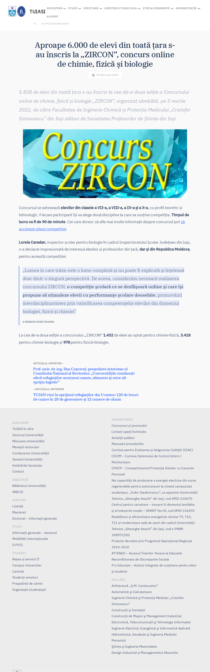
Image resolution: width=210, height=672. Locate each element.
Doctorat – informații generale (34, 518)
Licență (17, 506)
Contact (18, 471)
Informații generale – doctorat (34, 533)
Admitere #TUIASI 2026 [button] (120, 8)
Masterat (19, 512)
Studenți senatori (25, 577)
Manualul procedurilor (128, 444)
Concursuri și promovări (129, 425)
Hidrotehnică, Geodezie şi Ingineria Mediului (144, 634)
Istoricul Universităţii (27, 435)
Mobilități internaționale (30, 539)
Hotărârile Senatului (27, 465)
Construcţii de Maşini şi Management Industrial (146, 616)
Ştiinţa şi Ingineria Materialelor (134, 646)
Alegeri (52, 16)
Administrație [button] (186, 8)
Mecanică (119, 640)
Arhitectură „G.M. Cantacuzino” (135, 586)
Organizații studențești (29, 590)
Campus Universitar (27, 565)
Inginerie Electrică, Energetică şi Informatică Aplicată (151, 628)
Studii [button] (72, 8)
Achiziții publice (123, 438)
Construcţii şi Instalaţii (128, 610)
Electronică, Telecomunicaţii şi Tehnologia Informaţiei (151, 622)
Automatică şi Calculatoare (132, 592)
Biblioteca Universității (29, 486)
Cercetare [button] (90, 8)
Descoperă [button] (54, 8)
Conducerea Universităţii (30, 453)
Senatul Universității (27, 459)
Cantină (18, 571)
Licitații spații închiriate (129, 432)
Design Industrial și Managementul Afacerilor (145, 653)
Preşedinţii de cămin (27, 583)
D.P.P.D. (17, 545)
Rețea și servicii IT (26, 559)
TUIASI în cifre (23, 429)
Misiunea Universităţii (28, 441)
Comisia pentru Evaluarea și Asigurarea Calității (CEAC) (152, 450)
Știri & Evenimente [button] (156, 8)
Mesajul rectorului (25, 447)
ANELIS (17, 492)
